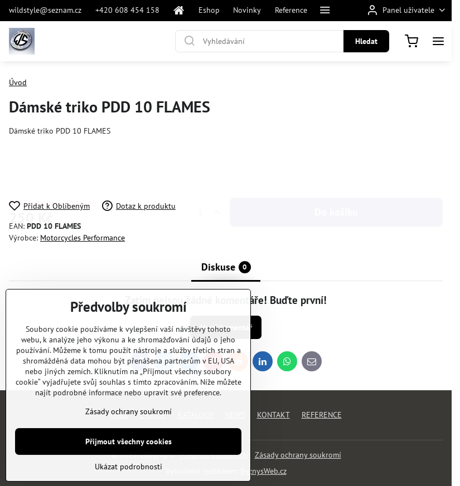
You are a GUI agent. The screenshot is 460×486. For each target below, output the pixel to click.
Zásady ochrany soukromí (298, 455)
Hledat (366, 41)
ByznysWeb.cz (263, 471)
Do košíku (336, 168)
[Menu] (438, 41)
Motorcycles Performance (82, 238)
